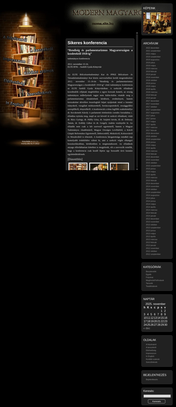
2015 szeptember (153, 166)
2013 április (151, 236)
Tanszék (149, 283)
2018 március (151, 92)
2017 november (152, 104)
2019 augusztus (152, 60)
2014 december (152, 183)
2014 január (151, 216)
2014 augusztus (152, 195)
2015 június (151, 169)
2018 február (151, 95)
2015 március (151, 177)
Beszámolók (151, 271)
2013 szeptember (153, 228)
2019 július (150, 63)
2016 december (152, 133)
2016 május (151, 145)
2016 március (151, 151)
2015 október (151, 163)
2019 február (151, 71)
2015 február (151, 180)
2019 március (151, 68)
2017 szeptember (153, 110)
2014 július (150, 198)
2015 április (151, 175)
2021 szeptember (153, 51)
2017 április (151, 124)
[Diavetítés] (75, 159)
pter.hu (36, 141)
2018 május (151, 86)
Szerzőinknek (151, 362)
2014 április (151, 207)
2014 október (151, 189)
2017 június (151, 119)
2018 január (151, 98)
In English (150, 356)
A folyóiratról (151, 344)
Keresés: (148, 390)
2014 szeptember (153, 192)
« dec (146, 328)
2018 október (151, 80)
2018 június (151, 83)
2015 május (151, 172)
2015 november (152, 160)
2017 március (151, 127)
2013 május (151, 233)
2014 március (151, 210)
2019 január (151, 74)
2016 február (151, 154)
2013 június (151, 231)
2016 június (151, 142)
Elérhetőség (151, 350)
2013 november (152, 222)
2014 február (151, 213)
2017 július (150, 116)
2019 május (151, 65)
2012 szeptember (153, 254)
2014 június (151, 201)
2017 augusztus (152, 113)
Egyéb (148, 274)
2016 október (151, 136)
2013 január (151, 245)
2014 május (151, 204)
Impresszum (151, 353)
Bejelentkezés (152, 379)
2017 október (151, 107)
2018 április (151, 89)
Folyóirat (149, 277)
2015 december (152, 157)
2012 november (152, 248)
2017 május (151, 121)
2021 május (151, 54)
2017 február (151, 130)
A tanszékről (151, 347)
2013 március (151, 239)
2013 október (151, 225)
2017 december (152, 101)
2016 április (151, 148)
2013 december (152, 219)
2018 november (152, 77)
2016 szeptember (153, 139)
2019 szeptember (153, 57)
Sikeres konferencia (87, 42)
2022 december (152, 48)
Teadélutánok (151, 286)
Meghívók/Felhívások (155, 280)
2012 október (151, 251)
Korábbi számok (153, 359)
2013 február (151, 242)
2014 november (152, 186)
